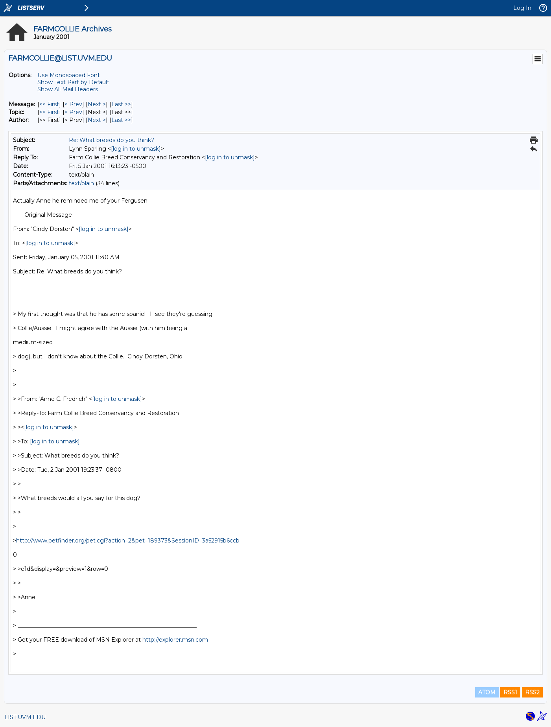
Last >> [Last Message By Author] (121, 120)
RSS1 (510, 692)
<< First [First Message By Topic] (49, 112)
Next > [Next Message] (97, 104)
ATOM (487, 692)
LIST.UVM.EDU (25, 717)
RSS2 (532, 692)
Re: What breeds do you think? (111, 140)
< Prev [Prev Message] (73, 104)
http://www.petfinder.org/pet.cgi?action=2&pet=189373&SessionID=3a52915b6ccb (128, 540)
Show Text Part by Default (73, 82)
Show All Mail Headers (67, 89)
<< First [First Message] (49, 104)
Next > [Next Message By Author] (97, 120)
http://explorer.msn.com (175, 639)
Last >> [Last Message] (121, 104)
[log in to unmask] (136, 148)
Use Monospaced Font (68, 75)
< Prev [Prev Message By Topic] (73, 112)
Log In (522, 7)
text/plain (81, 183)
